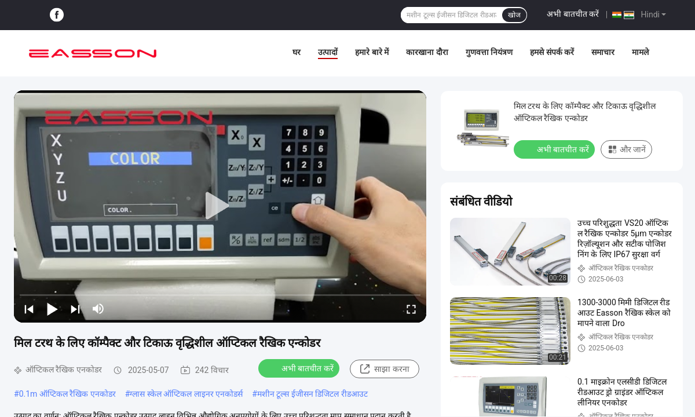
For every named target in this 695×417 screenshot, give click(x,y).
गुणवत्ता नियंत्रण (489, 52)
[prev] (29, 308)
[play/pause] (52, 308)
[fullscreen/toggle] (411, 308)
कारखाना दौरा (427, 52)
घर (296, 52)
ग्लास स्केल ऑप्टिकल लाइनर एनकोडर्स (186, 393)
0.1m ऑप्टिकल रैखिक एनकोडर (67, 393)
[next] (75, 308)
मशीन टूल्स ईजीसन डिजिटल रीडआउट (312, 393)
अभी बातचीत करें (573, 14)
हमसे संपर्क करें (552, 52)
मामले (640, 52)
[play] (220, 206)
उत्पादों (328, 52)
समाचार (602, 52)
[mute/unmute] (98, 308)
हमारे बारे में (372, 52)
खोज (514, 15)
